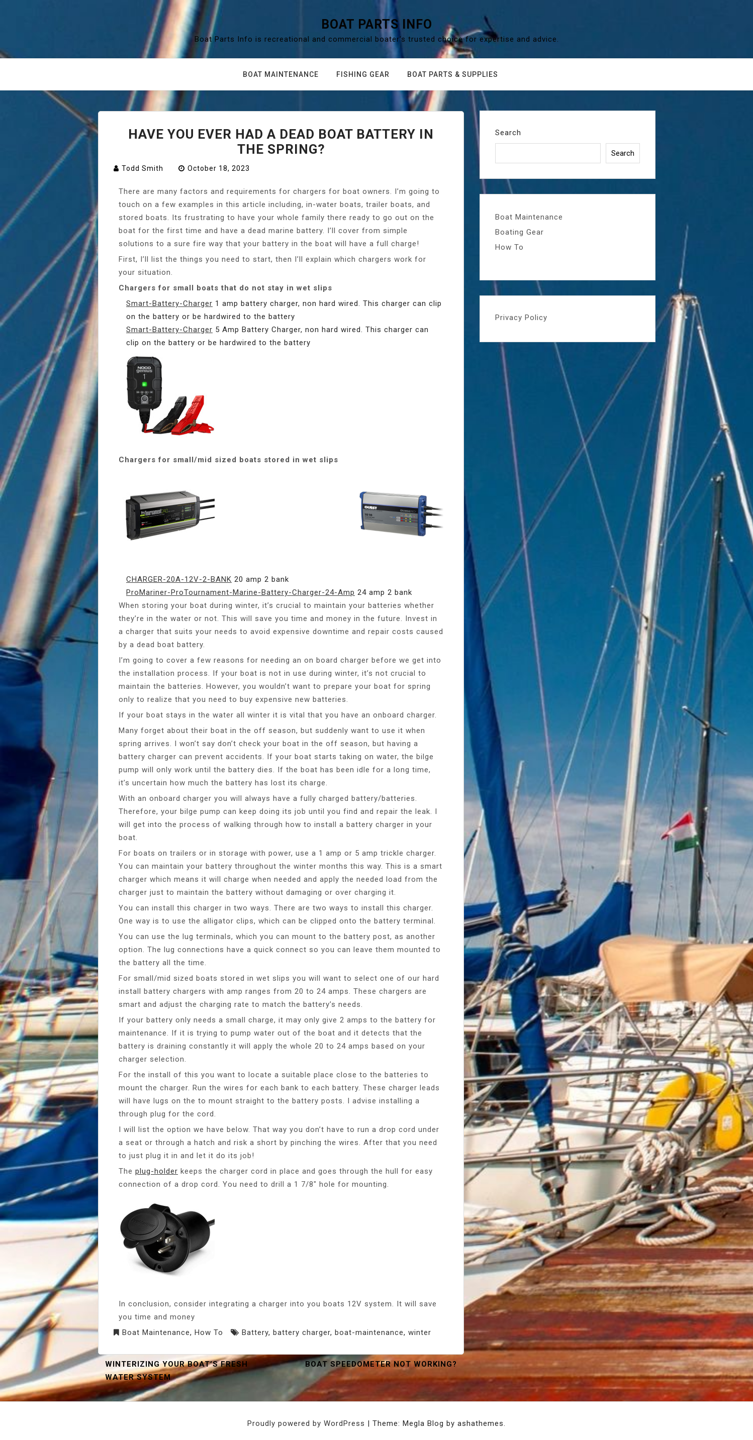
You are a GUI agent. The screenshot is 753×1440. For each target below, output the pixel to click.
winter (419, 1332)
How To (209, 1332)
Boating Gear (519, 232)
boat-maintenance (369, 1332)
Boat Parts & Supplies (452, 74)
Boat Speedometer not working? (381, 1364)
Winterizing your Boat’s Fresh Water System (176, 1371)
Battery (255, 1332)
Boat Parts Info (376, 24)
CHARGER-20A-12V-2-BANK (179, 579)
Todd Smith (142, 168)
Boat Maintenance (281, 74)
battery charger (301, 1332)
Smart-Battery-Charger (169, 303)
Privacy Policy (521, 317)
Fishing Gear (363, 74)
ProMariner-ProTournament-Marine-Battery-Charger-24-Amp (240, 592)
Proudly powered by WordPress (307, 1423)
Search (508, 132)
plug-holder (156, 1171)
